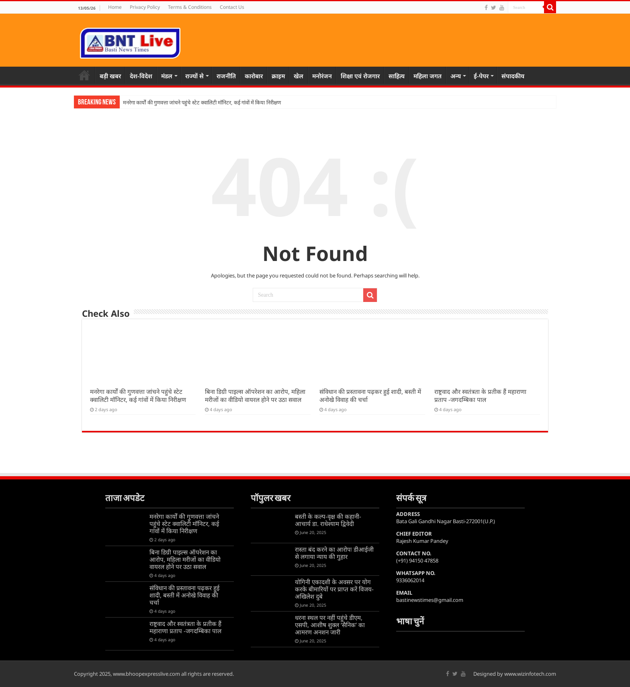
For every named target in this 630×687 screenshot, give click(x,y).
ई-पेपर (481, 76)
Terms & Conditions (190, 7)
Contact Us (232, 7)
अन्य (455, 76)
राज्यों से (194, 76)
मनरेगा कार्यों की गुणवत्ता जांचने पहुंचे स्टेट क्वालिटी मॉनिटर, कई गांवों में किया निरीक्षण (202, 103)
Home (115, 7)
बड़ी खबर (110, 76)
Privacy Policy (145, 7)
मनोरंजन (322, 76)
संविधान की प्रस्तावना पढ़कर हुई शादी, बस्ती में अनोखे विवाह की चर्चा (184, 595)
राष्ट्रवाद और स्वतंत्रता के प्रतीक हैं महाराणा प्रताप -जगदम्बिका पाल (480, 395)
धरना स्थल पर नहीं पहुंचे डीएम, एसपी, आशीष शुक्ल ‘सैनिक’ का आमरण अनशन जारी (330, 625)
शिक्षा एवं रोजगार (360, 76)
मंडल (166, 76)
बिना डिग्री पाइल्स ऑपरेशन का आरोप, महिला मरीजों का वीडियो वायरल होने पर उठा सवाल (255, 395)
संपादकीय (512, 76)
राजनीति (226, 76)
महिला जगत (427, 76)
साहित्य (397, 76)
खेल (298, 76)
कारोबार (254, 76)
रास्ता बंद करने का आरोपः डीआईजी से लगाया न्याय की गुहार (334, 553)
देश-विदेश (141, 76)
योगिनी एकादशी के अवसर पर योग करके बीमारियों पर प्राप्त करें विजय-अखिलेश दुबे (334, 589)
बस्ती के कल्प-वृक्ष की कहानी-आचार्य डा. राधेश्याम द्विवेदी (328, 520)
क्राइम (278, 76)
